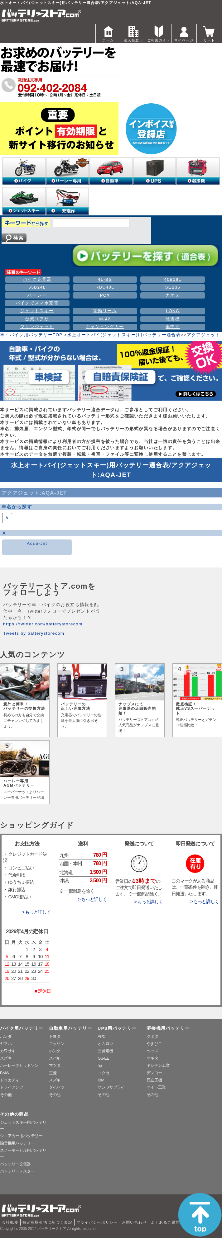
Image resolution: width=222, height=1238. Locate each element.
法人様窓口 (133, 33)
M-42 (104, 319)
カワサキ (7, 1050)
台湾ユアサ (37, 319)
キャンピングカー (105, 326)
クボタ (152, 1036)
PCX (105, 295)
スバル (54, 1058)
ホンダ (6, 1036)
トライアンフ (11, 1087)
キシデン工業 (158, 1065)
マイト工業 (156, 1087)
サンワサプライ (111, 1087)
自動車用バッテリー (70, 1028)
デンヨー (154, 1073)
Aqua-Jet (37, 543)
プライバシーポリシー (97, 1222)
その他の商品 (14, 1114)
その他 (6, 1094)
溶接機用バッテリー (168, 1028)
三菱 (53, 1073)
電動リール (105, 310)
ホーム (108, 33)
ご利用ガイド (158, 33)
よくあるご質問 (165, 1222)
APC (101, 1036)
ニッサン (56, 1043)
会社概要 (10, 1222)
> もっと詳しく (36, 912)
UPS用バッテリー (117, 1028)
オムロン (105, 1043)
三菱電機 (105, 1050)
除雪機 (173, 319)
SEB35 (172, 287)
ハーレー (36, 295)
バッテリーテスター (17, 1171)
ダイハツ (56, 1087)
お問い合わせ (134, 1222)
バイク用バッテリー (21, 1028)
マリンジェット (37, 326)
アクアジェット (203, 334)
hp (100, 1065)
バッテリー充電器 (15, 1164)
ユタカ (103, 1073)
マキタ (152, 1058)
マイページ (184, 33)
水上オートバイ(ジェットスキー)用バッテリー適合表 (124, 334)
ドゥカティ (9, 1080)
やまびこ (154, 1043)
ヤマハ (6, 1043)
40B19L (172, 279)
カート (209, 33)
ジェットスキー (37, 310)
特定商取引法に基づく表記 (47, 1222)
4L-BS (105, 279)
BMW (4, 1073)
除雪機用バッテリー (17, 1143)
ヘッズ (152, 1050)
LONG (173, 310)
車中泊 (173, 326)
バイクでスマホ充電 (37, 303)
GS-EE (103, 1058)
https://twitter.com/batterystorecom (43, 624)
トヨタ (54, 1036)
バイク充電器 (37, 279)
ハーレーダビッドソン (19, 1065)
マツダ (54, 1065)
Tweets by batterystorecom (33, 633)
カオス (173, 295)
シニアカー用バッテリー (21, 1135)
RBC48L (105, 287)
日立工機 (154, 1080)
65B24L (37, 287)
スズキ (6, 1058)
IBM (101, 1080)
